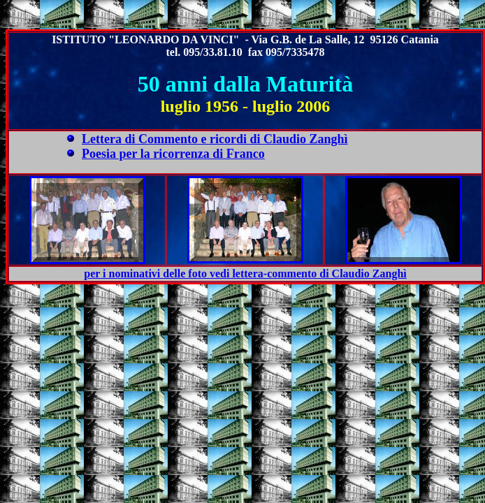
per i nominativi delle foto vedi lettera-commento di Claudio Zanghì (245, 273)
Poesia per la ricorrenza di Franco (173, 154)
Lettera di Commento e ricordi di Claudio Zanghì (215, 139)
